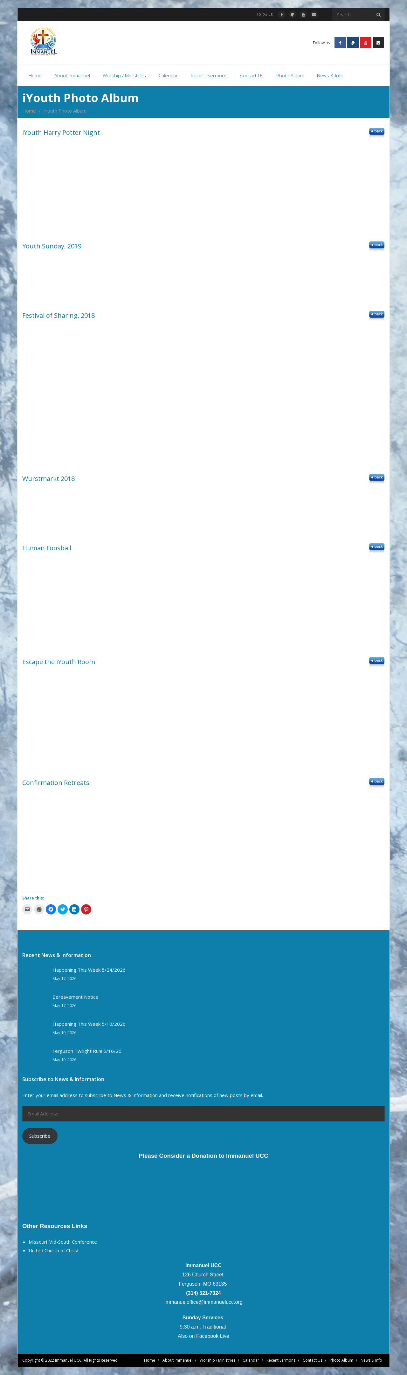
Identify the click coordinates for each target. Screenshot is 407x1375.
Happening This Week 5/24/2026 (89, 970)
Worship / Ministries (217, 1360)
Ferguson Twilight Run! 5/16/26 (86, 1051)
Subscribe (40, 1136)
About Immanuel (177, 1360)
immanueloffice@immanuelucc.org (203, 1302)
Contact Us (312, 1360)
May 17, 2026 (64, 978)
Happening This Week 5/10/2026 (89, 1024)
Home (29, 111)
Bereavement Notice (75, 997)
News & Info (371, 1360)
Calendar (251, 1360)
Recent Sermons (280, 1360)
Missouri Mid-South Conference (63, 1242)
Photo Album (341, 1360)
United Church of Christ (54, 1250)
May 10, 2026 (64, 1032)
